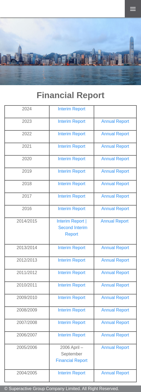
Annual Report (115, 121)
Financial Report (71, 360)
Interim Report (71, 109)
